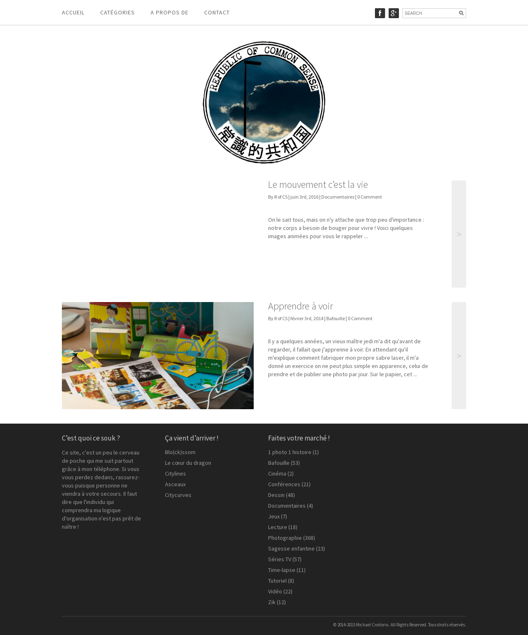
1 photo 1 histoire (289, 452)
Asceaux (175, 484)
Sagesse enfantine (291, 548)
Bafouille (335, 318)
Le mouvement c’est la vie (318, 184)
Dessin (276, 495)
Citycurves (178, 495)
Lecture (277, 527)
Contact (217, 12)
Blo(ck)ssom (180, 452)
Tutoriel (277, 580)
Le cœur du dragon (188, 462)
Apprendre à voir (300, 306)
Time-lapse (281, 570)
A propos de (170, 12)
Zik (272, 602)
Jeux (274, 516)
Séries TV (279, 559)
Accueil (73, 12)
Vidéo (275, 591)
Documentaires (337, 197)
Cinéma (277, 473)
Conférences (284, 484)
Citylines (175, 473)
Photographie (285, 537)
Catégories (117, 12)
